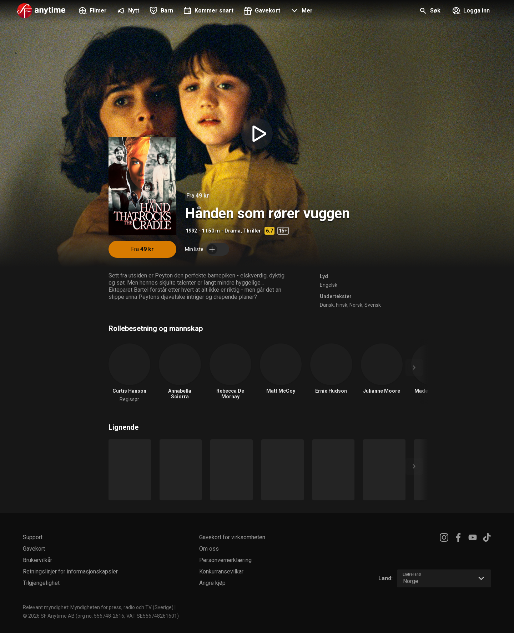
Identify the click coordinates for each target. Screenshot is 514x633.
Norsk (355, 305)
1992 (191, 231)
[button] (301, 11)
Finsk (341, 305)
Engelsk (328, 285)
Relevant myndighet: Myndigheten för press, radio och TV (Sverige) (98, 607)
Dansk (327, 305)
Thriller (252, 231)
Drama (233, 231)
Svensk (372, 305)
